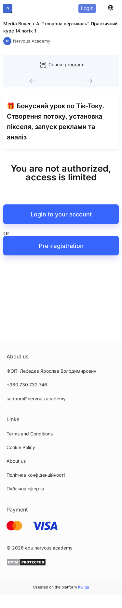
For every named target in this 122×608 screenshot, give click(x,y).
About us (16, 461)
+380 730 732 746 (27, 384)
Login (87, 8)
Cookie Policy (21, 447)
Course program (61, 65)
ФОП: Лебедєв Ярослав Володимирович (51, 371)
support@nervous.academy (36, 398)
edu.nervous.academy (49, 547)
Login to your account (61, 214)
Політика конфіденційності (36, 475)
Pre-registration (61, 245)
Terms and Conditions (30, 433)
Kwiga (83, 587)
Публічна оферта (25, 488)
